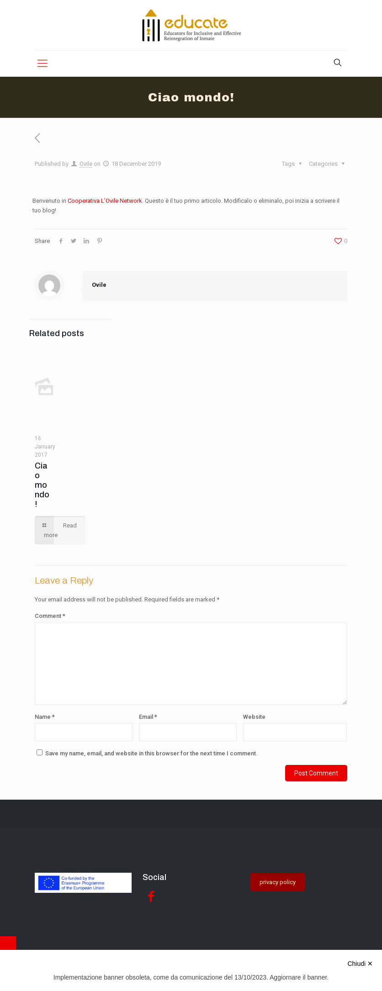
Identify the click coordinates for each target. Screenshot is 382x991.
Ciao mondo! (42, 485)
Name (45, 716)
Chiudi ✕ (360, 963)
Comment (50, 615)
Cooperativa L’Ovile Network (105, 200)
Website (254, 716)
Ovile (86, 163)
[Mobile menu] (42, 63)
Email (148, 716)
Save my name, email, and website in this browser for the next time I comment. (151, 753)
